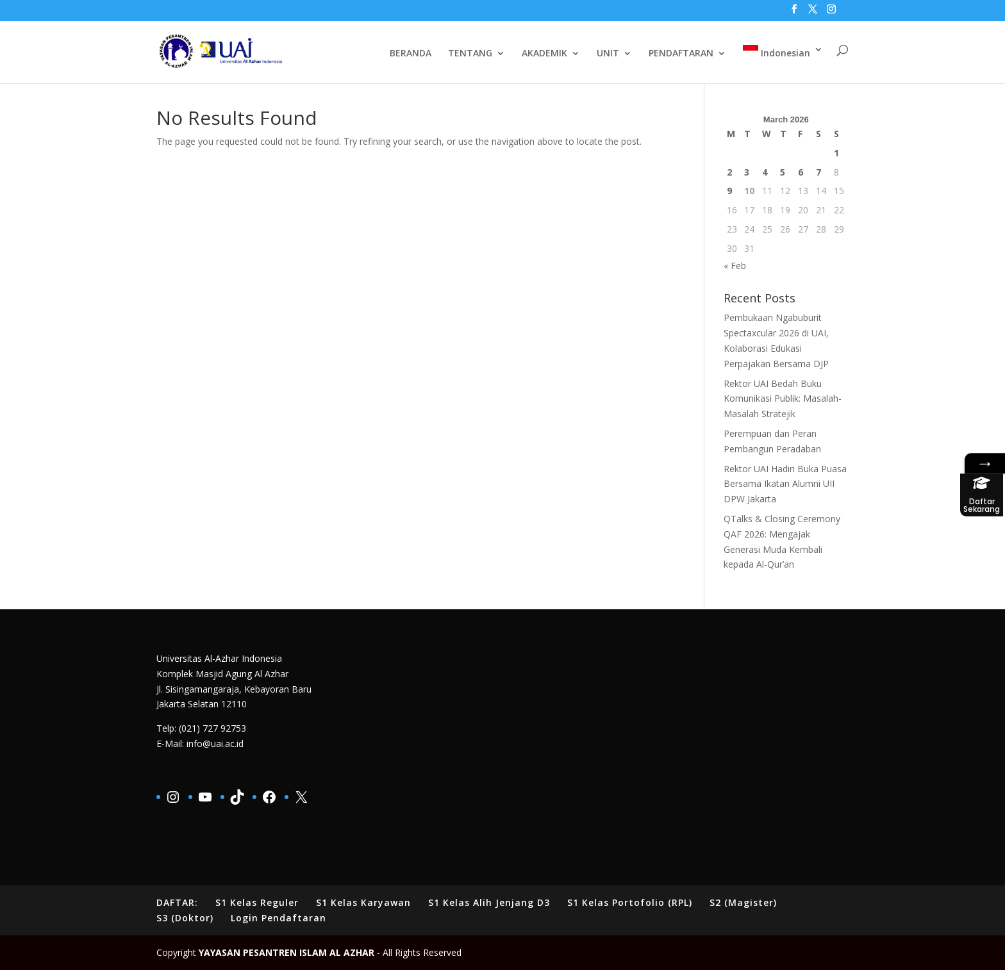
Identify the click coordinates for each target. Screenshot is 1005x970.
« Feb (735, 265)
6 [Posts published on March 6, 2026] (800, 172)
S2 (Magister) (743, 902)
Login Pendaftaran (278, 918)
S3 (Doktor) (184, 918)
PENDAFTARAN (681, 54)
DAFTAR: (177, 902)
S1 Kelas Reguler (257, 902)
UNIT (608, 54)
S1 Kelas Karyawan (363, 902)
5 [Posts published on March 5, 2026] (782, 172)
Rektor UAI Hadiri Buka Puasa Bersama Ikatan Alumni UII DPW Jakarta (785, 484)
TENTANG (470, 54)
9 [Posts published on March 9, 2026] (729, 191)
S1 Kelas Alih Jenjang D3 (489, 902)
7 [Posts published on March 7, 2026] (818, 172)
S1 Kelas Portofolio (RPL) (629, 902)
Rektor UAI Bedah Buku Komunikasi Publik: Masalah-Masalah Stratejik (783, 398)
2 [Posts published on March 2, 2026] (729, 172)
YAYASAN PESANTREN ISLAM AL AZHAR (286, 952)
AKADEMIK (544, 54)
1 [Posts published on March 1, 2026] (836, 153)
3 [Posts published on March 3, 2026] (746, 172)
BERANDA (410, 54)
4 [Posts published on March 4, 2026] (764, 172)
